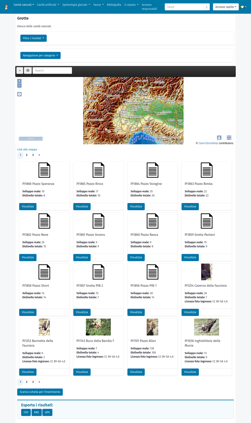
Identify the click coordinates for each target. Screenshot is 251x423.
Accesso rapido (225, 7)
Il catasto (130, 4)
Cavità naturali (23, 4)
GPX (47, 412)
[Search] (184, 6)
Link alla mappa (27, 149)
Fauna (97, 4)
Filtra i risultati (32, 38)
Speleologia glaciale (75, 4)
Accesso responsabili (149, 7)
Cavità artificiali (47, 4)
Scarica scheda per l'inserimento (40, 392)
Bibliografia (114, 4)
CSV (26, 412)
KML (36, 412)
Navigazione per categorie (39, 55)
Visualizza (28, 206)
